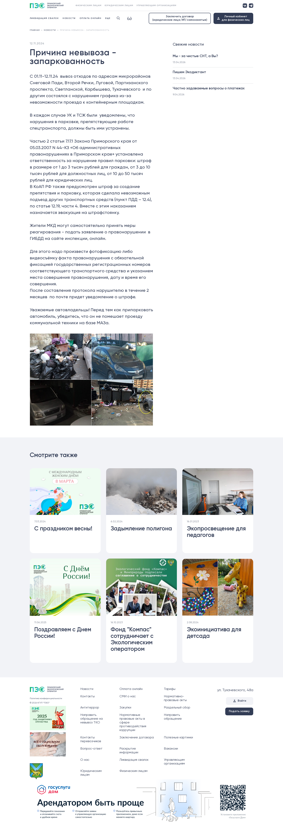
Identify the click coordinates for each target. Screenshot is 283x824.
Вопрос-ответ (91, 748)
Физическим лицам (88, 6)
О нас (84, 759)
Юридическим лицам (119, 6)
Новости (69, 18)
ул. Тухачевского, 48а (235, 690)
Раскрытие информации (128, 750)
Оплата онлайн (90, 18)
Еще (107, 18)
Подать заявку (239, 711)
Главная (35, 30)
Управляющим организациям (156, 6)
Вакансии (171, 748)
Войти (242, 700)
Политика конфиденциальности (46, 698)
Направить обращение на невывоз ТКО (91, 718)
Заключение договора (136, 737)
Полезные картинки (178, 737)
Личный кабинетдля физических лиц (236, 18)
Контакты (87, 696)
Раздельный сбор (177, 707)
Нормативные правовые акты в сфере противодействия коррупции (132, 722)
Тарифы (169, 689)
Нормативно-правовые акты (175, 698)
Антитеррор (89, 707)
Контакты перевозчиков (90, 739)
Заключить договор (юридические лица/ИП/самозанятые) (179, 18)
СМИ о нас (127, 696)
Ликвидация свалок (44, 18)
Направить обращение (173, 716)
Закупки (125, 707)
